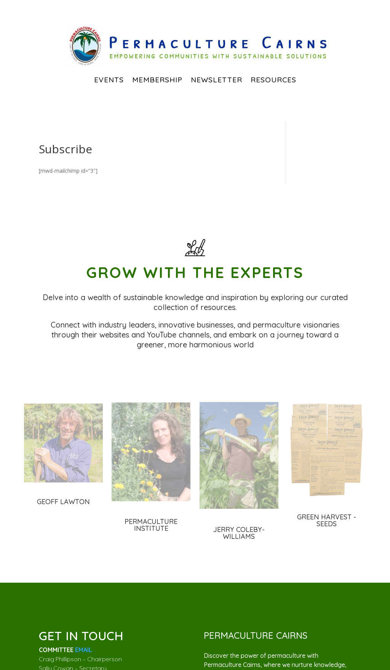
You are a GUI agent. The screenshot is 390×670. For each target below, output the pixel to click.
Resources (273, 79)
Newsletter (216, 79)
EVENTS (109, 79)
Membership (157, 79)
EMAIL (83, 650)
